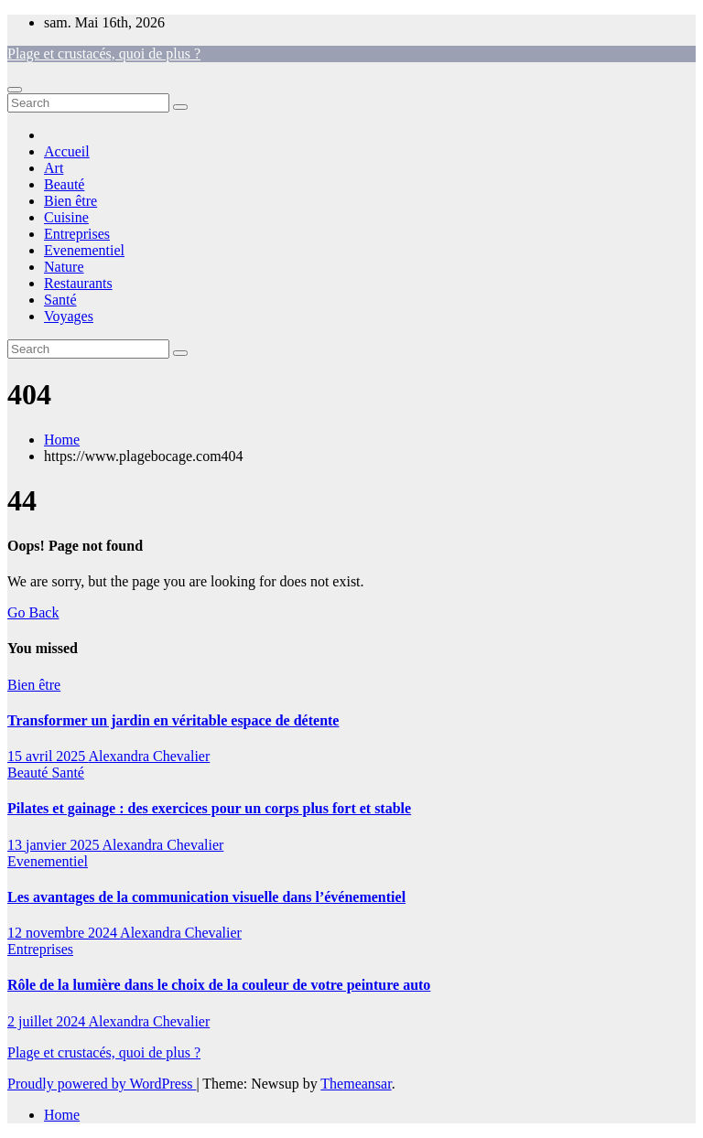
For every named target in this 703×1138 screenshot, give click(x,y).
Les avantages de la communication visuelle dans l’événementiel (206, 897)
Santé (60, 299)
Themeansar (355, 1083)
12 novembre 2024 (63, 932)
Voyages (68, 316)
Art (53, 168)
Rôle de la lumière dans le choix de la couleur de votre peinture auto (218, 985)
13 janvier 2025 (55, 845)
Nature (64, 266)
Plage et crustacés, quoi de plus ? (103, 53)
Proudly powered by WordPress (101, 1083)
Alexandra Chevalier (149, 756)
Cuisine (66, 217)
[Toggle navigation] (14, 89)
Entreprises (77, 234)
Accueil (67, 151)
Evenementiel (84, 250)
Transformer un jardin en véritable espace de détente (173, 720)
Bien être (70, 201)
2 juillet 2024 (47, 1021)
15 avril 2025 (47, 756)
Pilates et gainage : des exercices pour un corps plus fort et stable (209, 808)
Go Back (33, 612)
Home (62, 439)
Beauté (64, 184)
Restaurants (78, 283)
